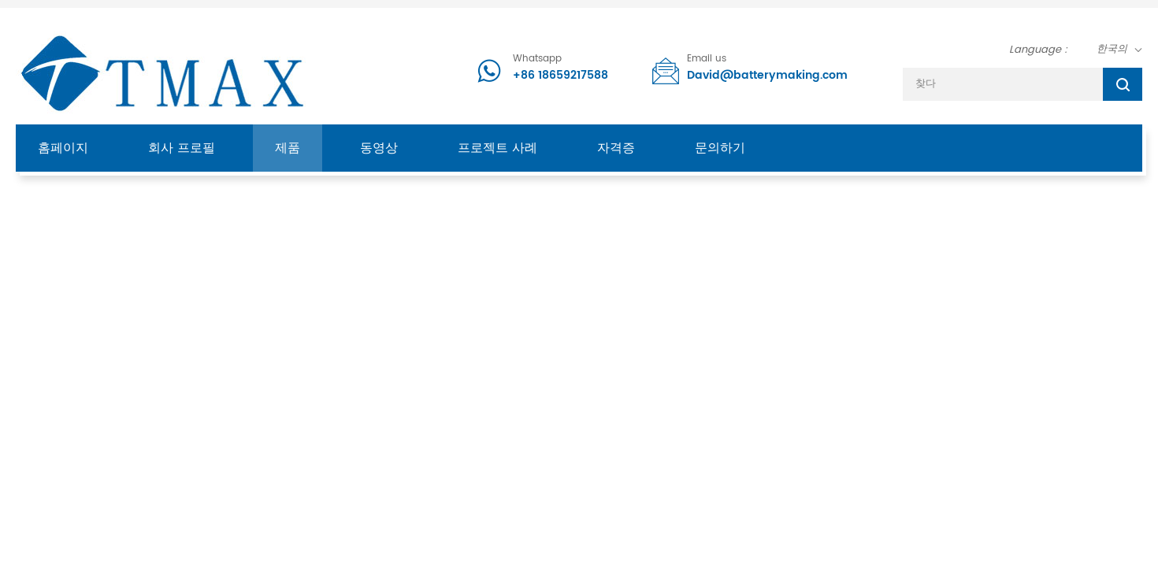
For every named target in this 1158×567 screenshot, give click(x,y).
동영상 (379, 148)
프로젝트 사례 (497, 148)
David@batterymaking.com (767, 75)
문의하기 (720, 148)
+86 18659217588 (560, 75)
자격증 (616, 148)
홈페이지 (63, 148)
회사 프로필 (181, 148)
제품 (287, 148)
